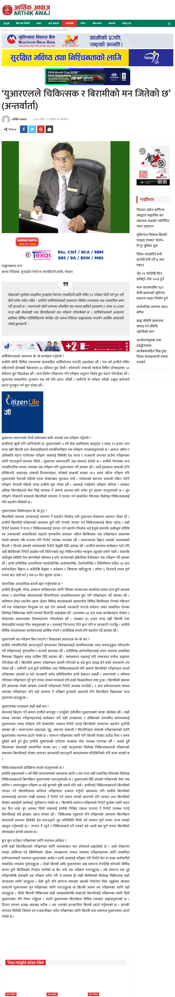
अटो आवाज (53, 23)
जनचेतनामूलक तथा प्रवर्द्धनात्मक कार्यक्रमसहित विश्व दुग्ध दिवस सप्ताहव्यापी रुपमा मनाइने (152, 351)
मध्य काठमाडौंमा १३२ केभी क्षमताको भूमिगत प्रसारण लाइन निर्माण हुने (152, 293)
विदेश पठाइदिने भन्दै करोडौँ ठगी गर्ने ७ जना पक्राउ (150, 259)
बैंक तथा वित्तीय (23, 23)
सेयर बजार (97, 23)
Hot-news (10, 994)
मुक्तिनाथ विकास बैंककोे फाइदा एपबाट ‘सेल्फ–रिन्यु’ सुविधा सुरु (152, 240)
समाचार (112, 23)
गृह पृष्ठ (6, 23)
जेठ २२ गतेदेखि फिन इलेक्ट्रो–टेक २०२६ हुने (150, 276)
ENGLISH (126, 23)
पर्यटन (83, 23)
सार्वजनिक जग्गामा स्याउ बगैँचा (152, 309)
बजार (39, 23)
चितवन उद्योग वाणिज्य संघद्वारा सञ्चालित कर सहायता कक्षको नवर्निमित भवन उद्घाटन (153, 218)
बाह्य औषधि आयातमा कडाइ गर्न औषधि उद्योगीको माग (150, 326)
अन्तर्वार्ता (69, 23)
